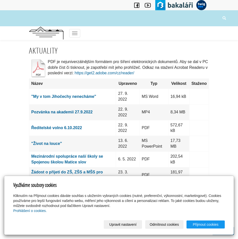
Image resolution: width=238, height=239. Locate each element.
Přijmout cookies (205, 224)
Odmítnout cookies (164, 224)
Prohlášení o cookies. (30, 211)
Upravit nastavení (122, 224)
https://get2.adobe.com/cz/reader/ (104, 73)
